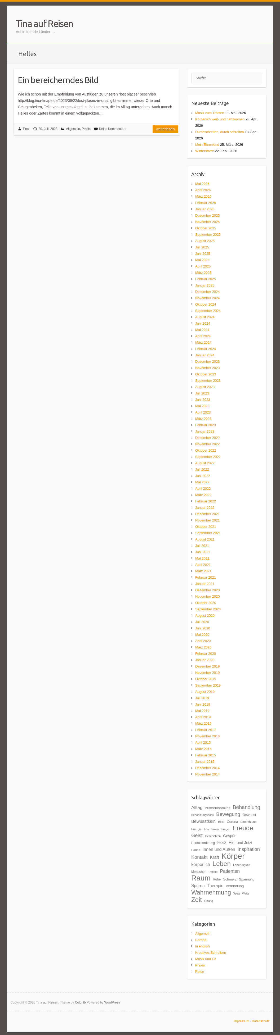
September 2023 (208, 381)
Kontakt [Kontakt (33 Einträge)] (199, 857)
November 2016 (207, 736)
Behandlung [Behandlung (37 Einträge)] (246, 807)
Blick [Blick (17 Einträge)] (221, 821)
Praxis (86, 129)
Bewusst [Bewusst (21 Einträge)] (249, 815)
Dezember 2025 (207, 215)
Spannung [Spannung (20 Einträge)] (247, 879)
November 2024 (207, 298)
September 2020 (208, 609)
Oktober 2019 (205, 679)
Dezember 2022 (207, 438)
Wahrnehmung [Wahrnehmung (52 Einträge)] (211, 892)
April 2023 (203, 412)
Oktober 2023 (205, 374)
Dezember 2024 (207, 292)
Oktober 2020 (205, 603)
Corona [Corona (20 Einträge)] (232, 822)
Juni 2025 (202, 254)
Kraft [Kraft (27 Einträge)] (214, 857)
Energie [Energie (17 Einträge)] (196, 829)
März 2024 (203, 342)
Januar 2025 (204, 285)
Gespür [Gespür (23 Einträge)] (229, 836)
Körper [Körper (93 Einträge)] (233, 856)
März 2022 (203, 495)
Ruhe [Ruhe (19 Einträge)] (217, 879)
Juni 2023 (202, 400)
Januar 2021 (204, 584)
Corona (201, 940)
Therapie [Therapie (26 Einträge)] (215, 885)
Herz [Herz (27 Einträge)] (221, 842)
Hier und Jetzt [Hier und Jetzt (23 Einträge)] (240, 843)
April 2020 (203, 641)
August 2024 (205, 317)
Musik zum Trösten (209, 113)
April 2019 (203, 717)
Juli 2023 (202, 393)
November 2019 (207, 673)
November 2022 (207, 444)
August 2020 (205, 616)
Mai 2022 (202, 482)
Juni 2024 (202, 323)
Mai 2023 (202, 406)
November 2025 (207, 222)
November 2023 (207, 368)
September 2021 (208, 533)
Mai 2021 (202, 558)
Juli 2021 (202, 546)
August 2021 (205, 539)
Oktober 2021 (205, 527)
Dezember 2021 (207, 514)
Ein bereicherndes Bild (58, 80)
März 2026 (203, 196)
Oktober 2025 (205, 228)
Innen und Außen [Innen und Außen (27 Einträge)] (218, 849)
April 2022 (203, 489)
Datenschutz (261, 1021)
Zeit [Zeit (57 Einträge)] (196, 899)
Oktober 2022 (205, 450)
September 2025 (208, 235)
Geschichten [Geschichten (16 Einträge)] (213, 836)
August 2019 (205, 692)
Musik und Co (205, 959)
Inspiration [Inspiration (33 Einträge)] (249, 849)
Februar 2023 (205, 425)
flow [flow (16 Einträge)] (206, 829)
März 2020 (203, 647)
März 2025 (203, 273)
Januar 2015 (204, 762)
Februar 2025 (205, 279)
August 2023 (205, 387)
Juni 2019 (202, 704)
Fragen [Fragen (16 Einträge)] (225, 829)
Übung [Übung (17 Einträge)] (208, 900)
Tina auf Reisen (44, 23)
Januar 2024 (204, 355)
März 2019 (203, 723)
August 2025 (205, 241)
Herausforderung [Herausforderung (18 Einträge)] (203, 843)
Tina (26, 129)
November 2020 (207, 596)
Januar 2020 (204, 660)
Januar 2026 (204, 209)
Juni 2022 (202, 476)
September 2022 (208, 457)
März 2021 (203, 571)
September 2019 (208, 685)
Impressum (241, 1021)
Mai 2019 (202, 711)
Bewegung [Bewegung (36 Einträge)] (228, 814)
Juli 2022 (202, 469)
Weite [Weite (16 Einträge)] (245, 893)
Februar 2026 (205, 203)
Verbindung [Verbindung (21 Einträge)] (235, 886)
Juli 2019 (202, 698)
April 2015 (203, 743)
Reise (199, 972)
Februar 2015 (205, 755)
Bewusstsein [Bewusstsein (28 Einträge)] (203, 821)
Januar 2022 (204, 508)
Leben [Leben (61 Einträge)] (221, 863)
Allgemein (73, 129)
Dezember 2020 (207, 590)
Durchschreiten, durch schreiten (219, 132)
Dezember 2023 (207, 362)
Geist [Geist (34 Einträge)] (197, 835)
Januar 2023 (204, 431)
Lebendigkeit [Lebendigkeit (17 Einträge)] (241, 864)
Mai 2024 (202, 330)
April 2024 (203, 336)
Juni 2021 (202, 552)
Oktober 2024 (205, 304)
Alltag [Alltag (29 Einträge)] (196, 807)
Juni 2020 (202, 628)
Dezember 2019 (207, 666)
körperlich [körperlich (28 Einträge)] (200, 864)
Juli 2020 (202, 622)
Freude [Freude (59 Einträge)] (243, 828)
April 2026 (203, 190)
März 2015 (203, 749)
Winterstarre (204, 151)
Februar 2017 (205, 730)
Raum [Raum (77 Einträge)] (201, 878)
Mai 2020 (202, 635)
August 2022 (205, 463)
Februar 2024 (205, 349)
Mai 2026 (202, 184)
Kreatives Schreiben (210, 953)
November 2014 (207, 774)
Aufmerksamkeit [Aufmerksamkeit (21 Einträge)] (217, 808)
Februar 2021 (205, 577)
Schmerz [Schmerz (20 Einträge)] (230, 879)
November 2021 (207, 520)
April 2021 (203, 565)
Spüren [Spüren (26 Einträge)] (198, 885)
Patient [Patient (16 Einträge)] (213, 871)
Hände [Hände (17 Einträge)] (195, 849)
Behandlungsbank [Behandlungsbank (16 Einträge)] (202, 814)
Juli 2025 (202, 247)
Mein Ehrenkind (207, 145)
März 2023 (203, 419)
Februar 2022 (205, 501)
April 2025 (203, 266)
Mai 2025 (202, 260)
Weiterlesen (165, 129)
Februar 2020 (205, 654)
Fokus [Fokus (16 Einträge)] (215, 829)
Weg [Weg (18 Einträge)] (236, 893)
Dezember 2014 (207, 768)
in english (202, 946)
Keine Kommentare (112, 129)
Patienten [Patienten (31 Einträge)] (230, 871)
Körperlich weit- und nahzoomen (220, 119)
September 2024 (208, 311)
